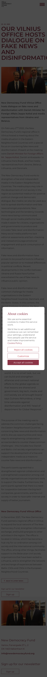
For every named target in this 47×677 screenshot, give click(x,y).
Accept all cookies (23, 362)
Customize (23, 356)
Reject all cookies (23, 350)
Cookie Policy (15, 343)
